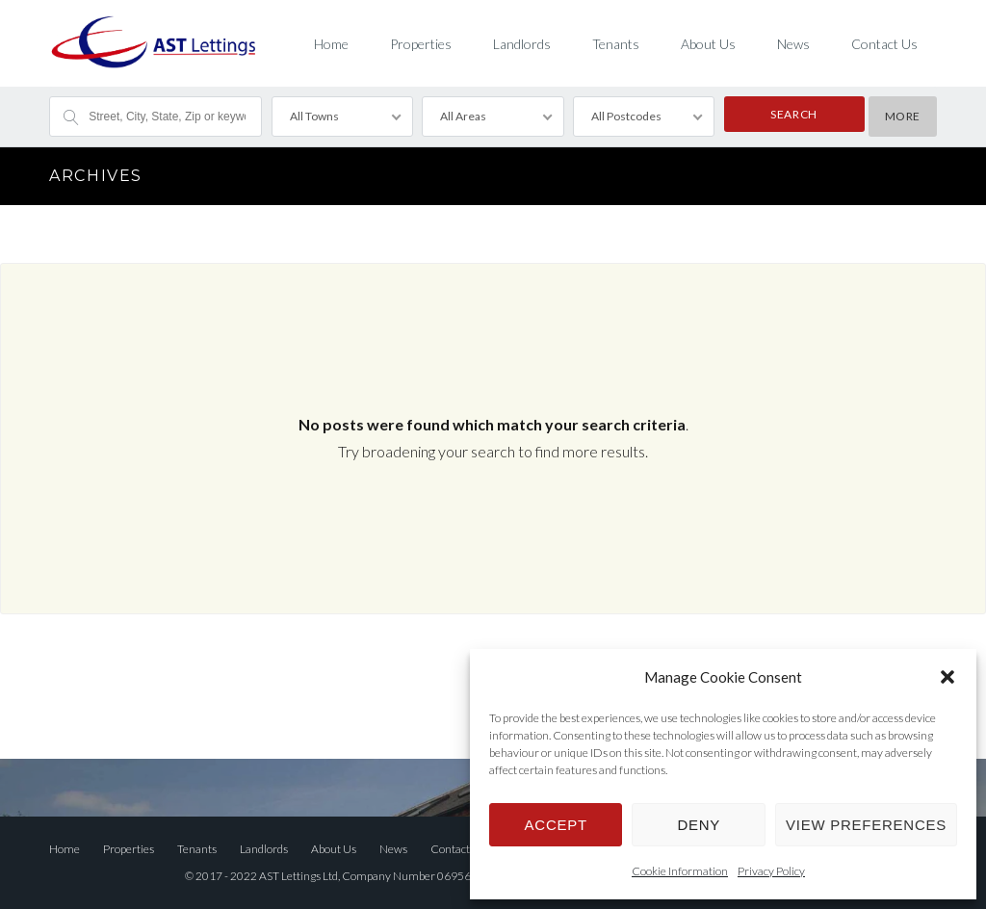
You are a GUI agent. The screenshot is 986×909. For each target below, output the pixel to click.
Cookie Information (680, 871)
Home (331, 44)
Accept (556, 825)
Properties (421, 44)
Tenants (615, 44)
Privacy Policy (771, 871)
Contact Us (884, 44)
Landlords (522, 44)
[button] (947, 677)
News (793, 44)
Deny (698, 825)
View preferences (866, 825)
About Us (708, 44)
